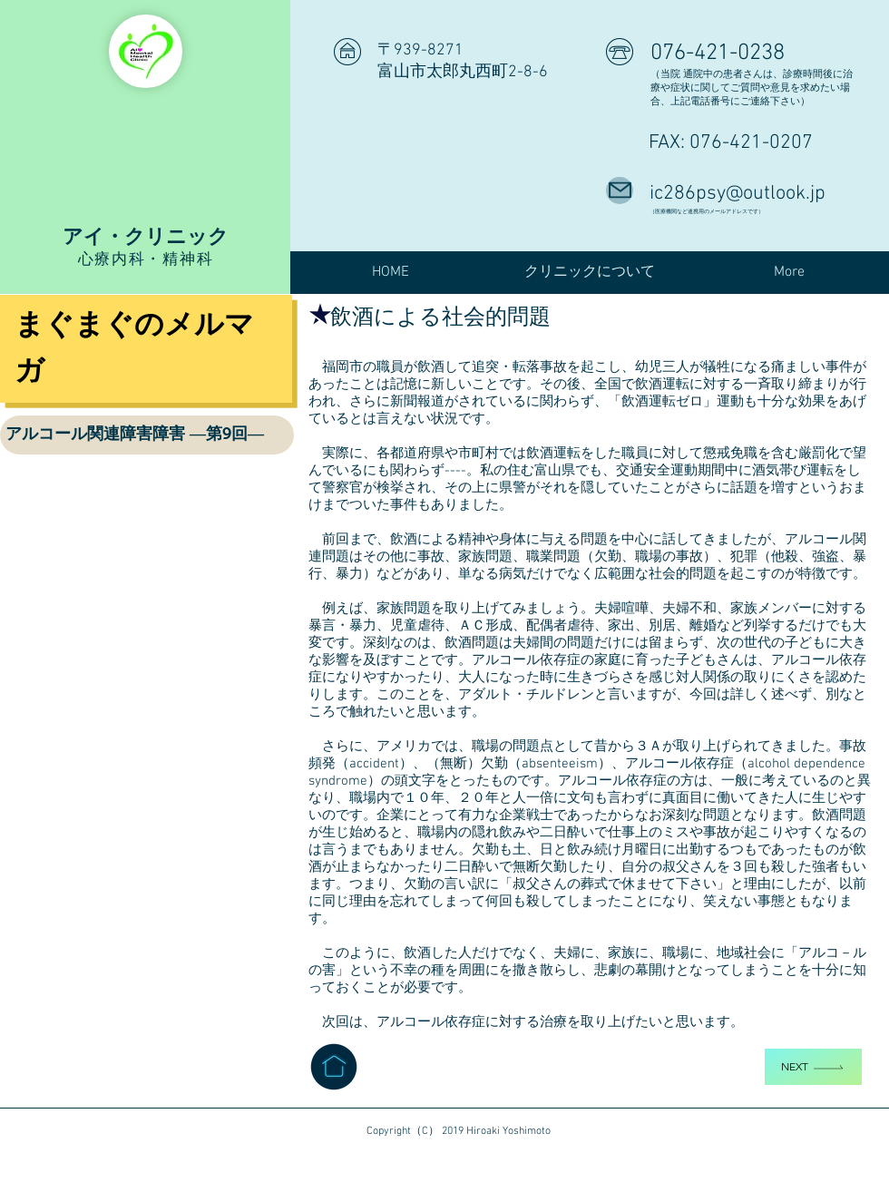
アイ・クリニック (146, 236)
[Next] (813, 1067)
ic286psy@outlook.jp (738, 193)
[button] (589, 272)
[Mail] (619, 190)
